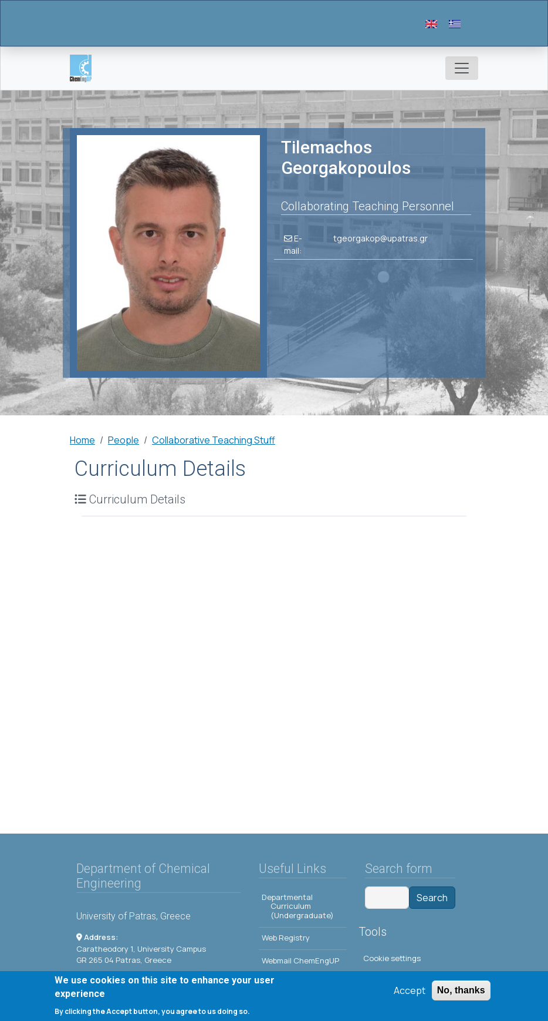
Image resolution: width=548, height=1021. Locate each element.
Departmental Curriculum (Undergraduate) (298, 906)
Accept (409, 992)
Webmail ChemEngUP (300, 960)
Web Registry (286, 937)
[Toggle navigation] (461, 68)
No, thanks (461, 992)
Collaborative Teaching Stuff (213, 440)
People (123, 440)
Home (82, 440)
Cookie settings (392, 958)
